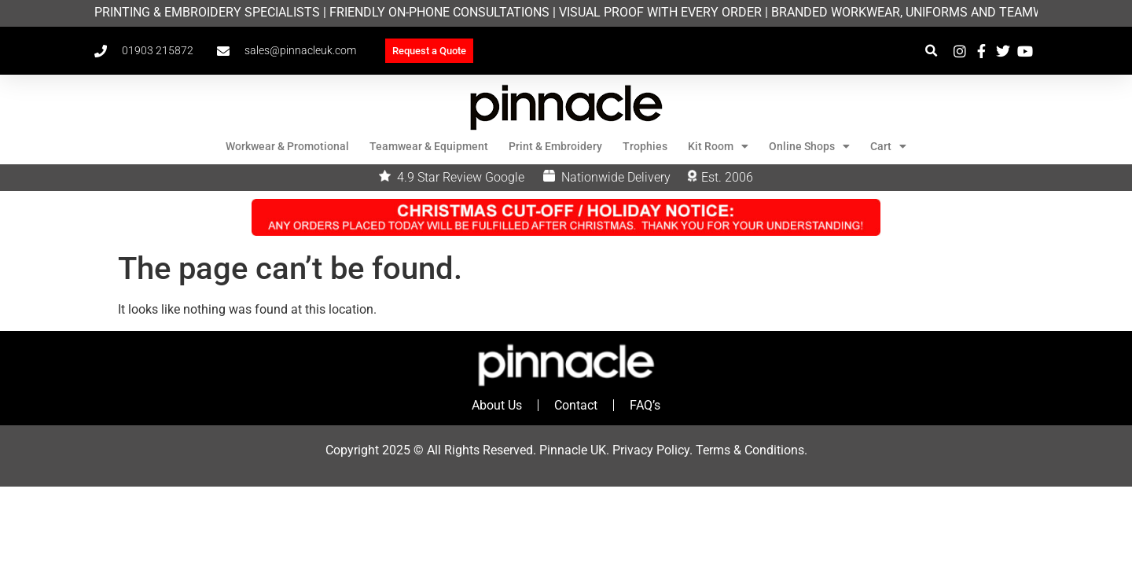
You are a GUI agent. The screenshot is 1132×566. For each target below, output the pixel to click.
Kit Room (718, 146)
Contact (575, 405)
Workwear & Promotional (287, 146)
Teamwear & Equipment (428, 146)
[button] (931, 51)
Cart (888, 146)
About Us (497, 405)
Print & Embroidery (555, 146)
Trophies (645, 146)
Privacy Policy (650, 450)
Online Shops (809, 146)
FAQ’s (645, 405)
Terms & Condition (747, 450)
